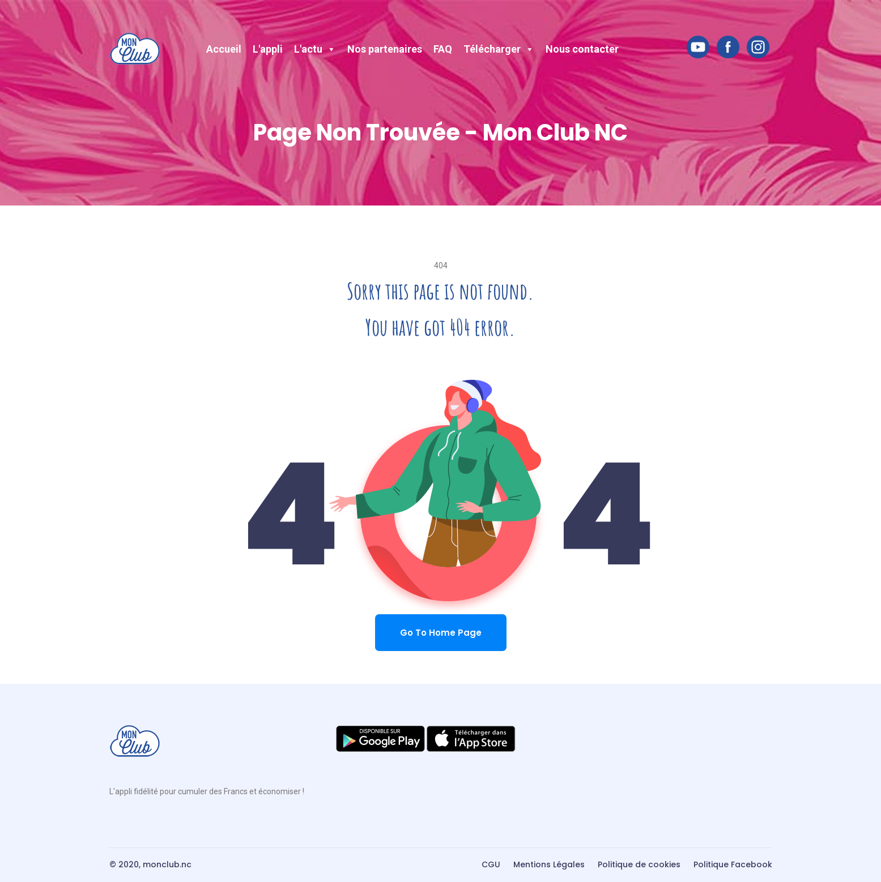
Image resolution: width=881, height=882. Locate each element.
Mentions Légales (549, 864)
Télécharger (498, 49)
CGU (491, 864)
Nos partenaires (384, 49)
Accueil (223, 49)
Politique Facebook (732, 864)
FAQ (442, 49)
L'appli (268, 49)
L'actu (315, 49)
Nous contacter (582, 49)
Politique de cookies (639, 864)
